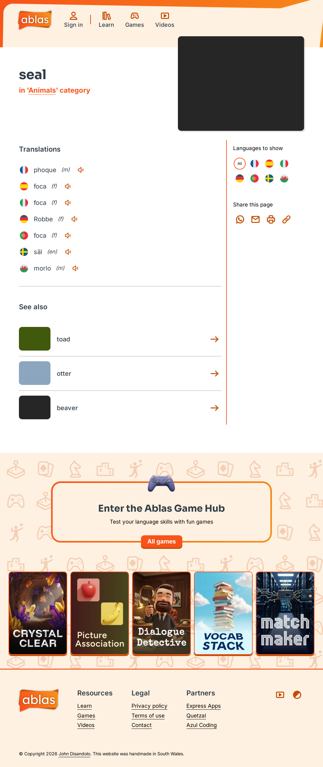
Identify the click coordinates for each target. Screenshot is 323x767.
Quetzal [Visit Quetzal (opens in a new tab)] (196, 715)
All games (161, 541)
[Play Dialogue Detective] (161, 613)
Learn (84, 706)
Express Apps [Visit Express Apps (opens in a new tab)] (203, 706)
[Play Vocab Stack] (223, 613)
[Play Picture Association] (99, 613)
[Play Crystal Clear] (38, 613)
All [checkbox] (240, 163)
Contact (142, 725)
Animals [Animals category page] (42, 90)
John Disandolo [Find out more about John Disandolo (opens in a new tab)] (74, 753)
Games (86, 715)
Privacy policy (149, 706)
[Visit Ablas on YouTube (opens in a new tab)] (280, 695)
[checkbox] (254, 163)
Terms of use (148, 715)
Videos (86, 725)
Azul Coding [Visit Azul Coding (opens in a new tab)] (201, 725)
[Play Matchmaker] (285, 613)
